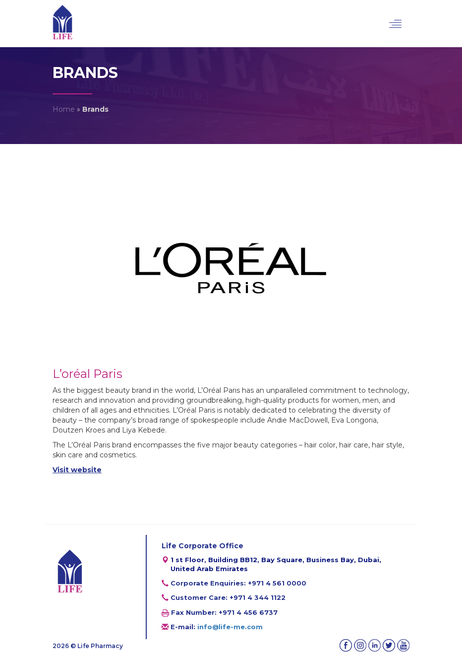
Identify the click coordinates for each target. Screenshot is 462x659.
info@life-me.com (230, 627)
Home (64, 109)
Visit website (77, 469)
